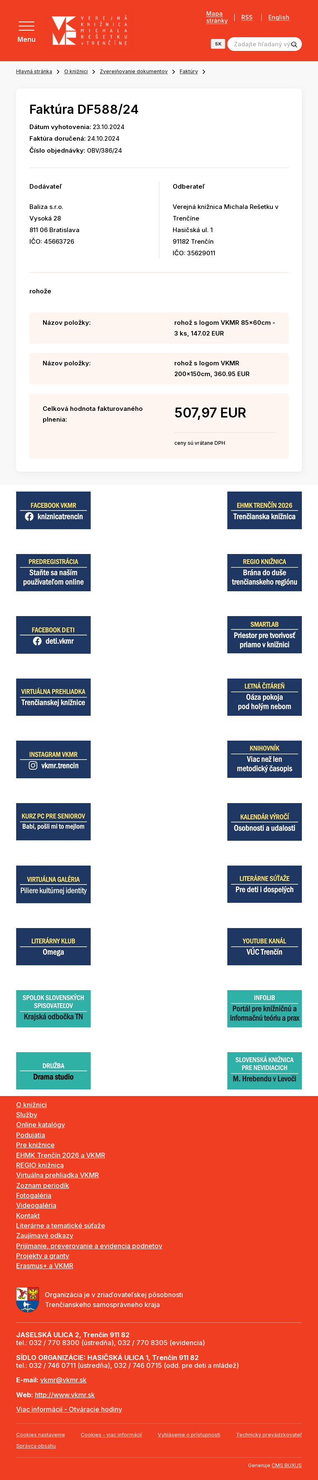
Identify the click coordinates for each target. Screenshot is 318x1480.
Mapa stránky (217, 17)
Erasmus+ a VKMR (44, 1266)
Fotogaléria (33, 1195)
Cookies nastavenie (40, 1435)
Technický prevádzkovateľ (269, 1435)
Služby (26, 1115)
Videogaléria (36, 1205)
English (278, 17)
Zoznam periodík (42, 1185)
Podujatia (30, 1135)
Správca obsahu (36, 1446)
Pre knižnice (35, 1145)
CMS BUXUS (287, 1465)
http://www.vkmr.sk (65, 1395)
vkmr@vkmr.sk (63, 1380)
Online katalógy (40, 1124)
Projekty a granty (42, 1256)
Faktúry (189, 71)
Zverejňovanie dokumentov (134, 71)
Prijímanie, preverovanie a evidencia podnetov (89, 1246)
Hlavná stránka (34, 71)
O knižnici (76, 71)
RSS (247, 17)
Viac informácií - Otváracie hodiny (69, 1409)
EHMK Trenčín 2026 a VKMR (60, 1155)
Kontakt (28, 1215)
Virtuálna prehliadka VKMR (57, 1175)
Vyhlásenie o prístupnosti (189, 1435)
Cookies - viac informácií (111, 1435)
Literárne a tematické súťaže (60, 1225)
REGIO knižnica (40, 1165)
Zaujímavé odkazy (44, 1235)
